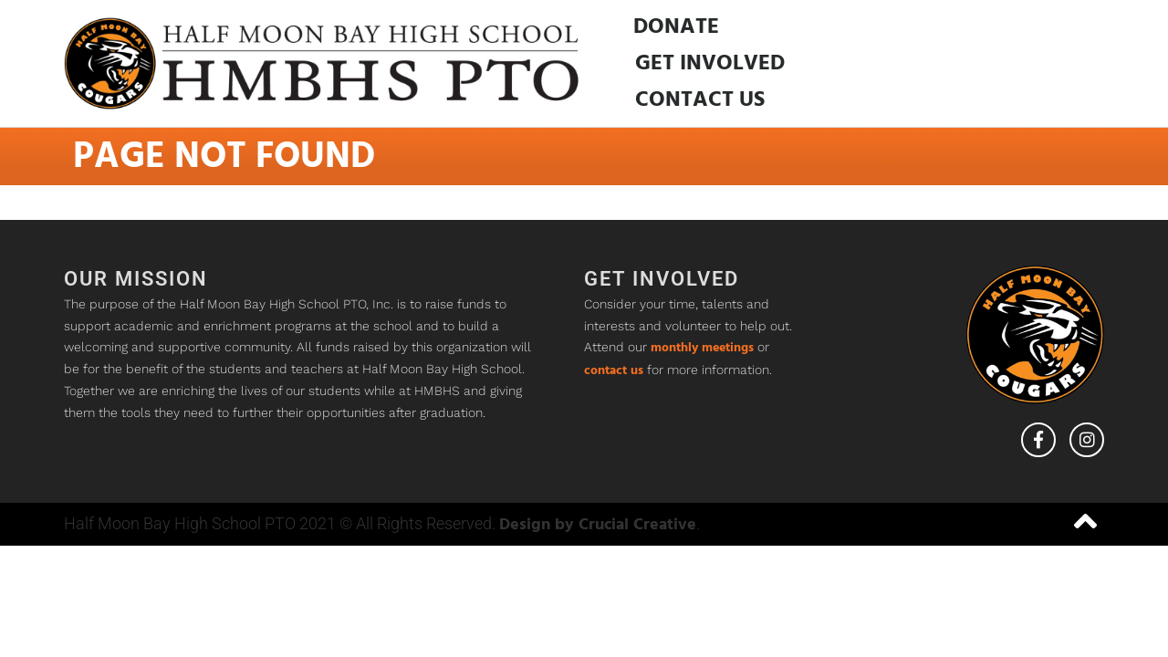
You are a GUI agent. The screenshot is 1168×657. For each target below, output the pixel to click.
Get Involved (710, 64)
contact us (613, 370)
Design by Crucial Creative (597, 525)
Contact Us (700, 100)
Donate (676, 27)
